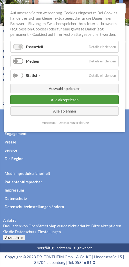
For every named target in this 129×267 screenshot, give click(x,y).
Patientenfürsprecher (23, 182)
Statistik (33, 75)
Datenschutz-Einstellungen (38, 231)
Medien (32, 61)
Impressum (14, 190)
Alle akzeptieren (64, 99)
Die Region (14, 158)
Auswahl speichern (64, 88)
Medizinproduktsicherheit (27, 173)
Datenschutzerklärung (73, 123)
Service (11, 150)
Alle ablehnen (64, 111)
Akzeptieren (14, 238)
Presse (10, 142)
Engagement (16, 133)
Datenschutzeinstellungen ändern (34, 206)
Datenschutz (16, 198)
